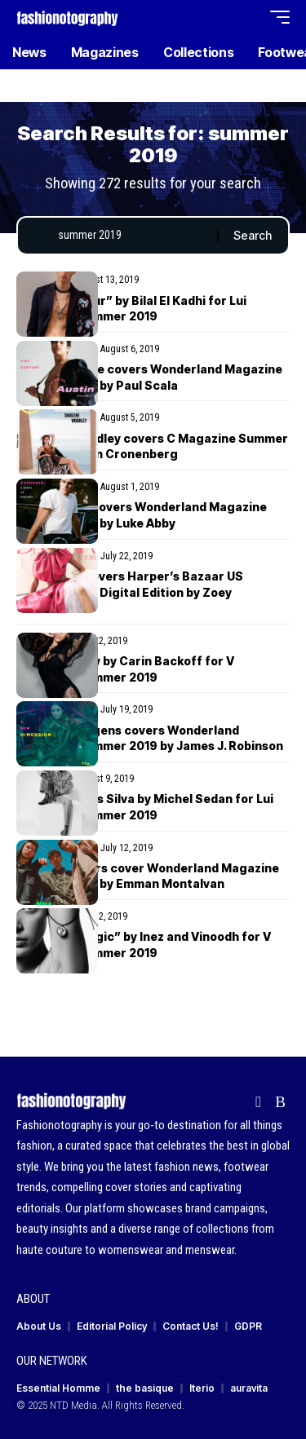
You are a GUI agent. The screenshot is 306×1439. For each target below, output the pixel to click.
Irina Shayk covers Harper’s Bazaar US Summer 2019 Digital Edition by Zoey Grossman (129, 592)
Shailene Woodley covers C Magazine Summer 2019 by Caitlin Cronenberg (152, 446)
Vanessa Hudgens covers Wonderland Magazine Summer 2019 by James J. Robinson (149, 738)
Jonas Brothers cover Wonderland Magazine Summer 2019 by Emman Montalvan (147, 876)
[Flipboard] (258, 1102)
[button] (217, 17)
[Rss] (280, 1102)
